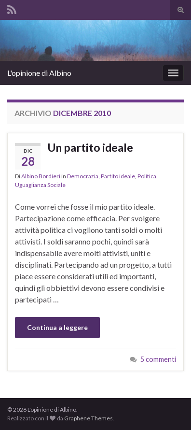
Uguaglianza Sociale (40, 184)
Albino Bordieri (40, 176)
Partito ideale (118, 176)
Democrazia (82, 176)
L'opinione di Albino (39, 72)
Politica (146, 176)
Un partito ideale (90, 147)
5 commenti (158, 359)
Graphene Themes (88, 418)
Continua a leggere (57, 327)
